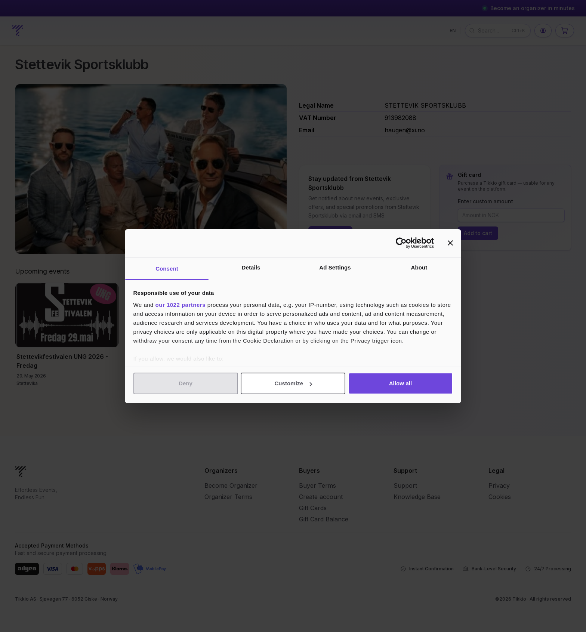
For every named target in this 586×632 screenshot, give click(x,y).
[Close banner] (450, 243)
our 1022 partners (180, 305)
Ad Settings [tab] (335, 267)
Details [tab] (251, 267)
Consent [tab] (166, 268)
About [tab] (419, 267)
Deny (185, 383)
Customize (293, 383)
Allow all (400, 383)
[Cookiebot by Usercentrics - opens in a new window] (401, 243)
